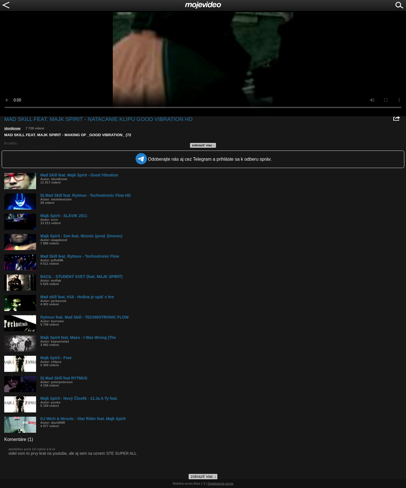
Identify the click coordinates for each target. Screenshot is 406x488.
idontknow (12, 128)
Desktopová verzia (220, 483)
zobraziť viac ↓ (203, 145)
